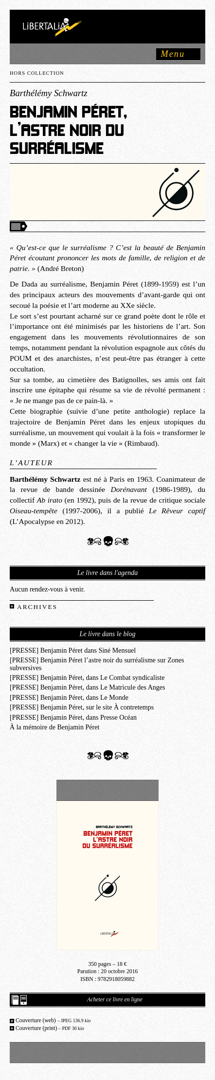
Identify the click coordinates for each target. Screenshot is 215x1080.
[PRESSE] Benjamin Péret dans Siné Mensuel (73, 650)
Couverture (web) (53, 1020)
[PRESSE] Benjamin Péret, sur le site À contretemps (82, 707)
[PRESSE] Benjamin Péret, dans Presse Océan (73, 717)
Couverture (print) (50, 1028)
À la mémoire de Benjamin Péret (54, 727)
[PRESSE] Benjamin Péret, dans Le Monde (69, 697)
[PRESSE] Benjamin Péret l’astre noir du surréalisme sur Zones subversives (97, 663)
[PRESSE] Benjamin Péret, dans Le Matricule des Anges (87, 687)
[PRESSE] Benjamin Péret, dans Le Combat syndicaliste (87, 677)
